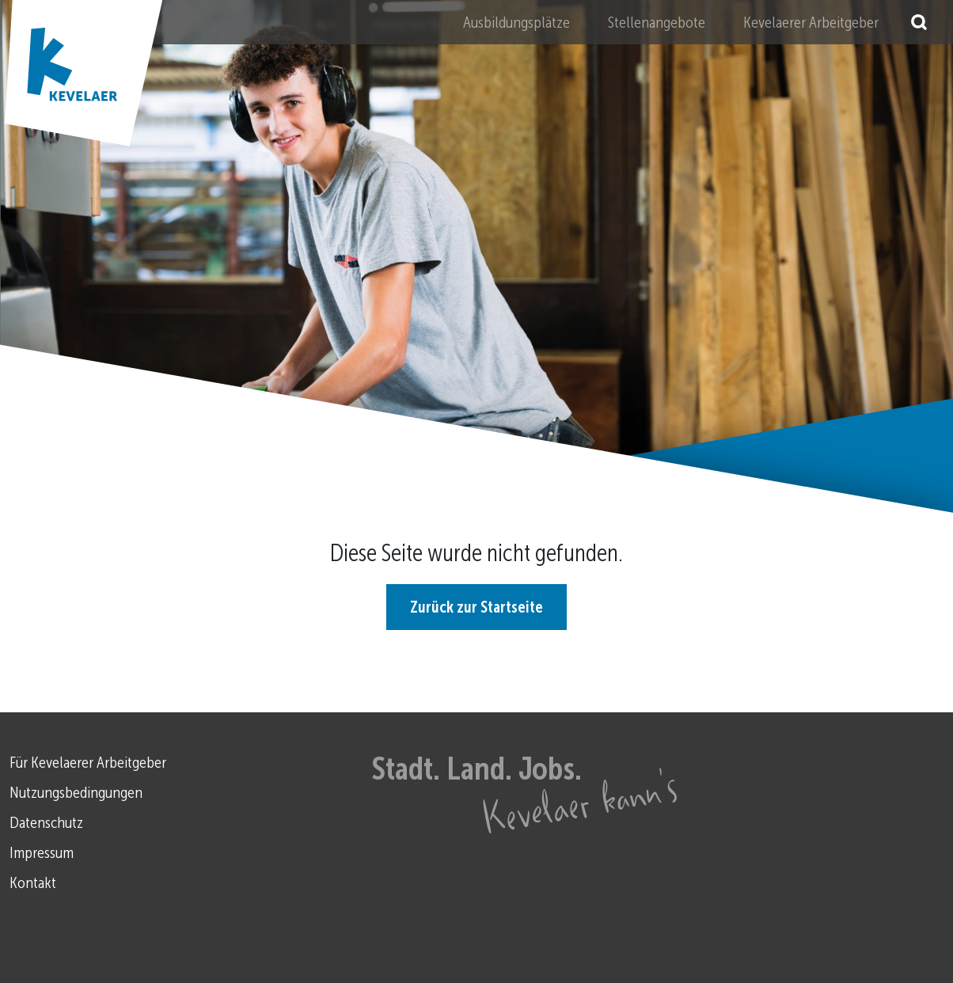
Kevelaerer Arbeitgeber (811, 22)
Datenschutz (46, 822)
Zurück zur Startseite (476, 607)
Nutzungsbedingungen (75, 792)
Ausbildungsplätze (516, 22)
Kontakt (32, 882)
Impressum (41, 852)
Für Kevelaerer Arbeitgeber (87, 762)
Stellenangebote (656, 22)
